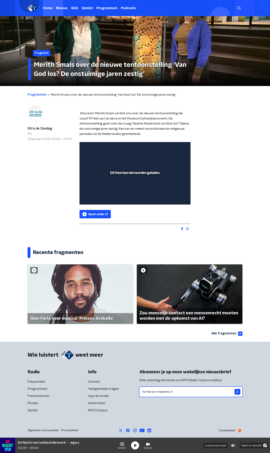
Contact (94, 381)
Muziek (33, 403)
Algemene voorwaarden (43, 430)
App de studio (98, 396)
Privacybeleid (69, 430)
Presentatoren (38, 396)
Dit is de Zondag (40, 128)
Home (47, 8)
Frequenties (36, 381)
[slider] (134, 187)
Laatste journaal (215, 445)
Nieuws (62, 8)
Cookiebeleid (226, 430)
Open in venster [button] (254, 445)
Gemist (87, 8)
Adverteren (96, 403)
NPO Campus (97, 410)
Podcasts (128, 8)
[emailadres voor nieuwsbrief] (190, 392)
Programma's (107, 8)
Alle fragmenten (226, 334)
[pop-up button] (174, 196)
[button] (122, 445)
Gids (74, 8)
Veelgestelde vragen (103, 388)
